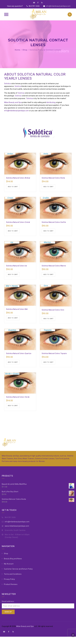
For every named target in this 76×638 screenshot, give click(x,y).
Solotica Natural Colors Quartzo (18, 354)
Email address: (8, 603)
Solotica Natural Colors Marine (54, 266)
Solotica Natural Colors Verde (18, 398)
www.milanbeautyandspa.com (17, 527)
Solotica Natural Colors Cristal (18, 222)
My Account (8, 565)
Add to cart (13, 187)
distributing (51, 102)
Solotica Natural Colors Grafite (54, 222)
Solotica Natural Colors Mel (17, 310)
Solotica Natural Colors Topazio (54, 354)
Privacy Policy (9, 580)
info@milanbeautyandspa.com (58, 6)
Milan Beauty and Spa (13, 102)
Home (17, 50)
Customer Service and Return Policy (18, 570)
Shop (25, 50)
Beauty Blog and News (13, 560)
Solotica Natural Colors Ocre (53, 310)
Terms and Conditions (12, 575)
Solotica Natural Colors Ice (16, 266)
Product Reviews (10, 585)
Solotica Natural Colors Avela (53, 178)
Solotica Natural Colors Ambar (18, 178)
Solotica (7, 83)
